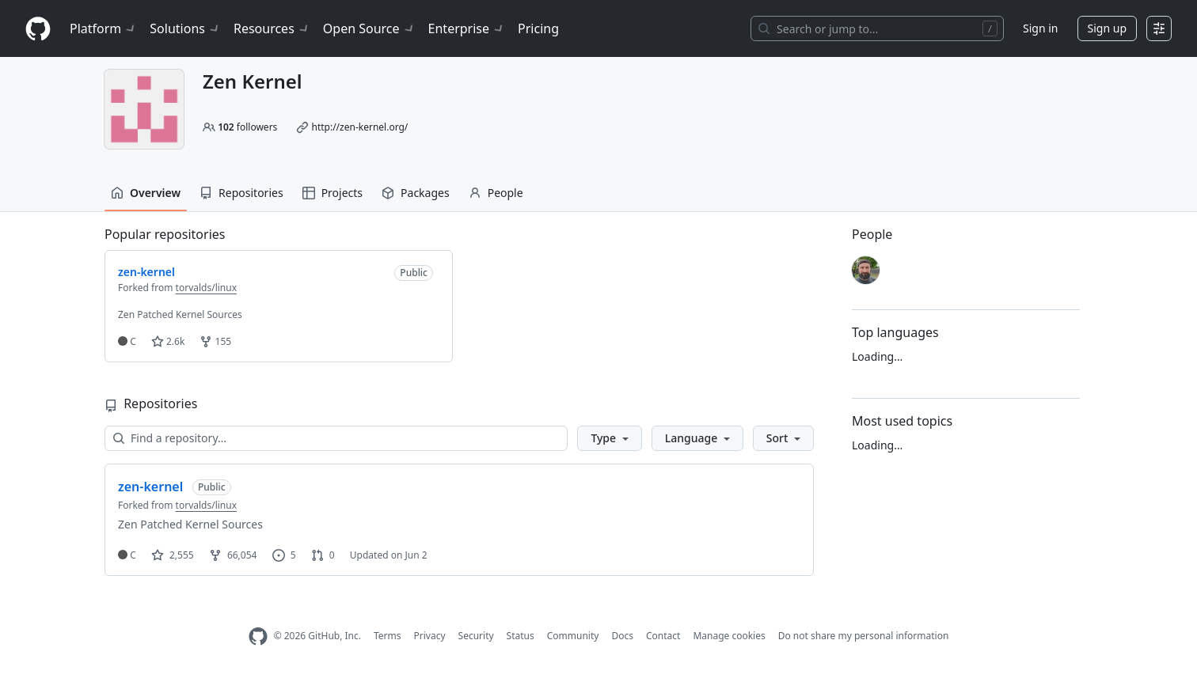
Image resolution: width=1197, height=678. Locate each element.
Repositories (241, 192)
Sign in (1040, 28)
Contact (663, 635)
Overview (145, 192)
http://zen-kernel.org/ (359, 127)
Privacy (430, 635)
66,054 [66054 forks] (233, 555)
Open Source (369, 28)
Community (573, 635)
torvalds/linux (206, 287)
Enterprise (466, 28)
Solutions (185, 28)
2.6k (167, 341)
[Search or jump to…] (877, 28)
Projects (332, 192)
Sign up (1107, 28)
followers (247, 127)
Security (476, 635)
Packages (416, 192)
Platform (103, 28)
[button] (609, 438)
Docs (622, 635)
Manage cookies (729, 635)
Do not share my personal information (863, 635)
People (496, 192)
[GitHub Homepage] (258, 636)
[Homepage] (38, 29)
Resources (272, 28)
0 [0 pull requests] (323, 555)
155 (215, 341)
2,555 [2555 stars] (172, 555)
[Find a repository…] (336, 438)
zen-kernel (150, 486)
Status (520, 635)
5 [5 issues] (284, 555)
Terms (387, 635)
